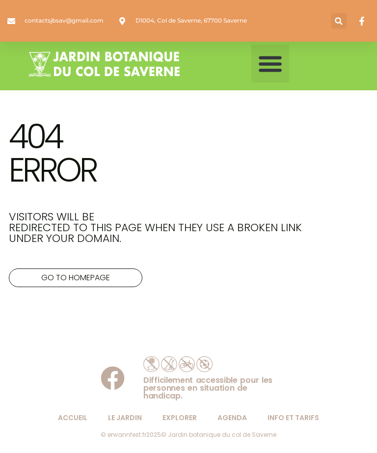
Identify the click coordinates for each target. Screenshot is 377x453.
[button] (339, 20)
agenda (232, 418)
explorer (179, 418)
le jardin (125, 418)
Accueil (72, 418)
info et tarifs (293, 418)
